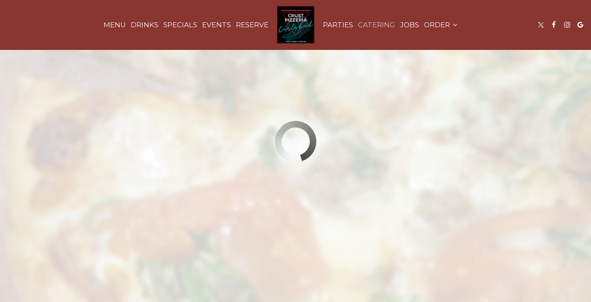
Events (216, 25)
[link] (295, 24)
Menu (115, 25)
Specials (180, 25)
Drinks (144, 25)
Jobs (409, 25)
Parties (338, 25)
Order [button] (440, 25)
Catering (376, 25)
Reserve (252, 25)
